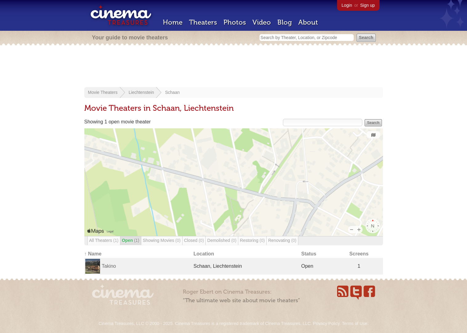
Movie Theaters (103, 92)
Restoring (252, 240)
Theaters (203, 22)
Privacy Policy (326, 323)
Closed (194, 240)
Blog (284, 22)
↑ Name (93, 253)
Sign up (367, 5)
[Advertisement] (233, 67)
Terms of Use (354, 323)
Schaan (172, 92)
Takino (109, 266)
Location (204, 253)
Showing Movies (162, 240)
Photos (234, 22)
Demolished (221, 240)
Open (130, 240)
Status (308, 253)
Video (261, 22)
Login (347, 5)
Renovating (282, 240)
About (308, 22)
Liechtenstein (141, 92)
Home (173, 22)
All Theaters (104, 240)
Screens (358, 253)
